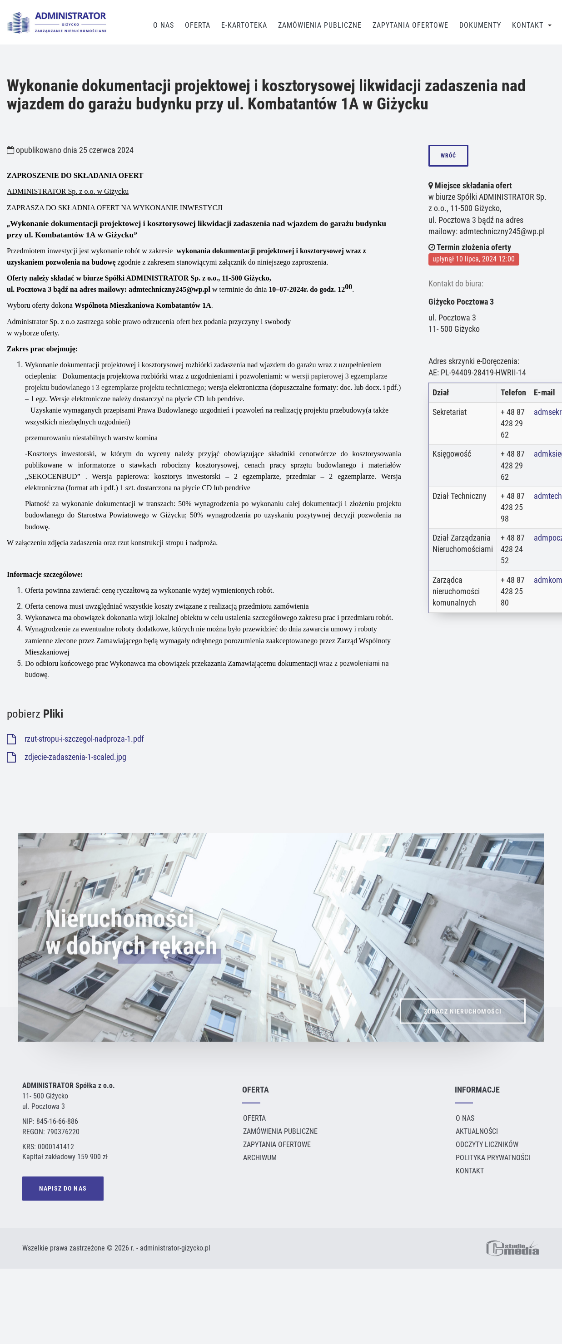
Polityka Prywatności (493, 1157)
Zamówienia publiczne (320, 25)
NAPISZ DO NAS (63, 1190)
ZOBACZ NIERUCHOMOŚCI (463, 1026)
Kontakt (527, 25)
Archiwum (260, 1157)
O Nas (163, 25)
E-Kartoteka (244, 25)
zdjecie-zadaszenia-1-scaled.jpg (66, 757)
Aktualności (477, 1131)
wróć (448, 156)
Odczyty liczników (487, 1144)
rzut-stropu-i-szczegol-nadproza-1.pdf (75, 738)
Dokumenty (480, 25)
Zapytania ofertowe (277, 1144)
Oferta (197, 25)
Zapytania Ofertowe (410, 25)
